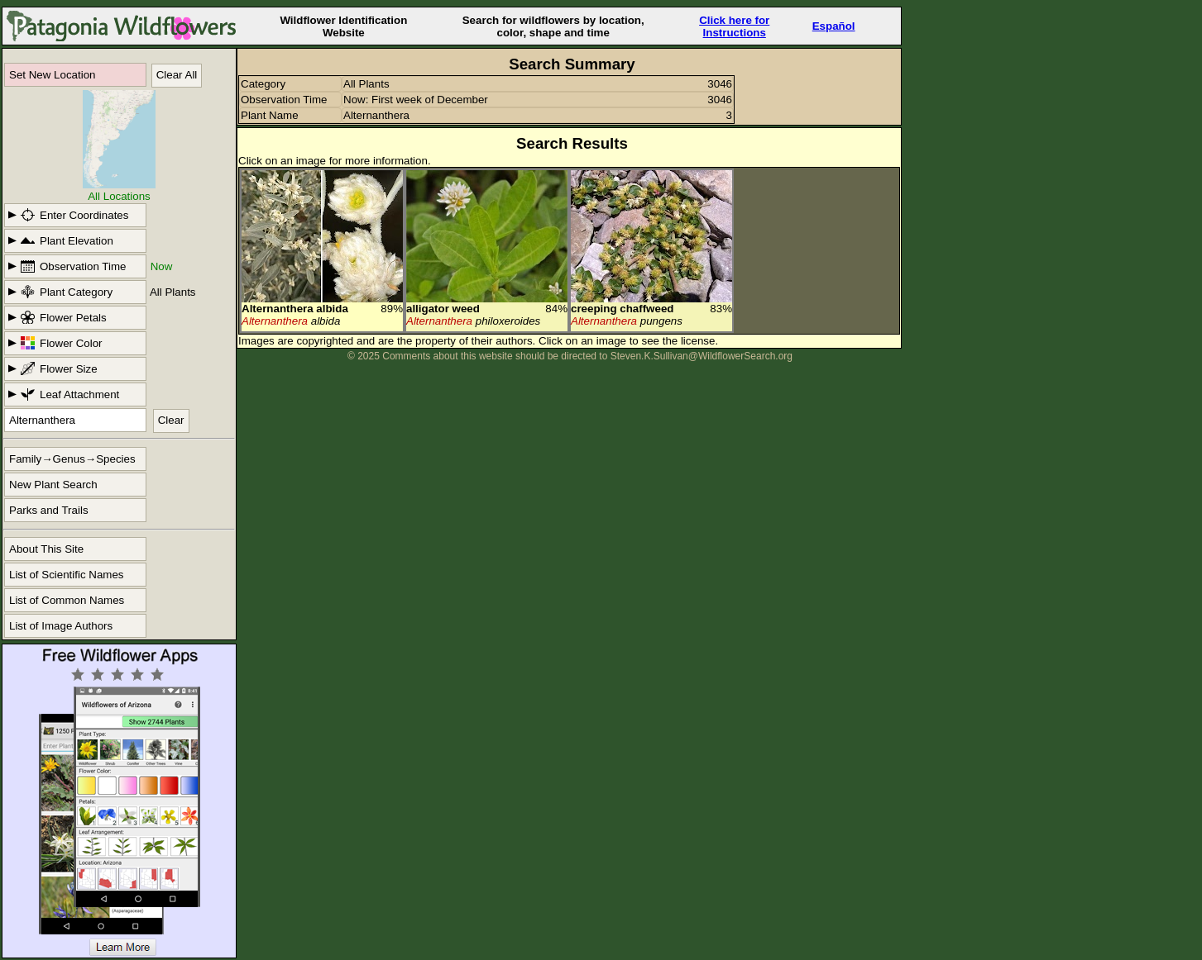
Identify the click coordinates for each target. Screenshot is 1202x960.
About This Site (46, 549)
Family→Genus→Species (72, 459)
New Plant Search (53, 484)
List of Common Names (66, 600)
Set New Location (52, 75)
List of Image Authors (61, 626)
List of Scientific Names (66, 574)
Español (833, 26)
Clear (171, 420)
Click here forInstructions (734, 26)
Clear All (177, 75)
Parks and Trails (49, 510)
